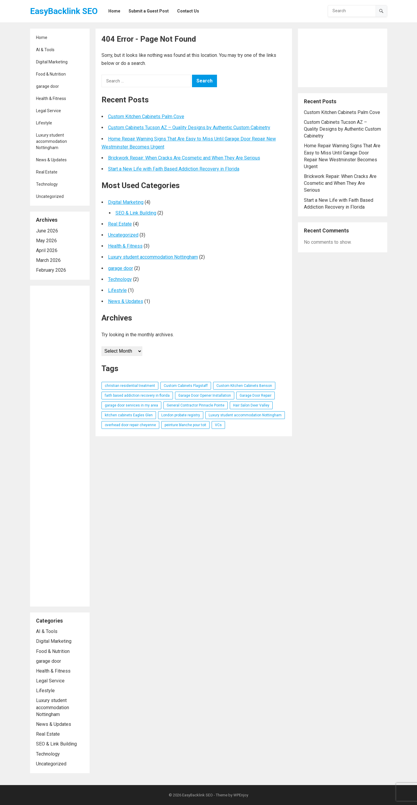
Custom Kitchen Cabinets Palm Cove (146, 116)
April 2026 (46, 250)
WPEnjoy (240, 795)
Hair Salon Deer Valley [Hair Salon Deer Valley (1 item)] (251, 405)
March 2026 (48, 260)
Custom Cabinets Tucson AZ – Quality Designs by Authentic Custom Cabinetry (189, 127)
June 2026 (47, 231)
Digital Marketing (52, 62)
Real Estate (46, 172)
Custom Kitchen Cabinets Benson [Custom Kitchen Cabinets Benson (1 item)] (244, 386)
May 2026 (46, 240)
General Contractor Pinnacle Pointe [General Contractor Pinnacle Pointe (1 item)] (195, 405)
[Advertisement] (60, 446)
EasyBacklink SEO (64, 11)
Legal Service (48, 110)
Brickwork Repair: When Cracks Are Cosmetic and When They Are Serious (184, 158)
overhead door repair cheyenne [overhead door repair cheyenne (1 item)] (130, 425)
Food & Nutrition (51, 74)
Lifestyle (44, 123)
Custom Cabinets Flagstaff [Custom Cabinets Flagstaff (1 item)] (186, 386)
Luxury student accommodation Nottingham (51, 141)
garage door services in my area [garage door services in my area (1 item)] (131, 405)
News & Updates (51, 159)
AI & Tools (45, 49)
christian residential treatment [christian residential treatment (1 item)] (130, 386)
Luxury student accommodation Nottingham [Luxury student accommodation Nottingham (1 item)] (245, 415)
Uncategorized (50, 196)
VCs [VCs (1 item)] (218, 425)
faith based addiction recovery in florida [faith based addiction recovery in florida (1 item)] (137, 395)
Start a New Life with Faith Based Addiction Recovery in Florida (173, 169)
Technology (47, 184)
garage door (47, 86)
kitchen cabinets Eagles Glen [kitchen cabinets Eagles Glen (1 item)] (129, 415)
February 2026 (51, 270)
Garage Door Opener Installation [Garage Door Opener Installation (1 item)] (204, 395)
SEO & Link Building (56, 744)
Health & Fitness (51, 98)
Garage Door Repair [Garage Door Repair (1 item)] (255, 395)
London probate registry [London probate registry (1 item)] (180, 415)
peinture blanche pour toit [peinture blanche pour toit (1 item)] (185, 425)
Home (41, 37)
